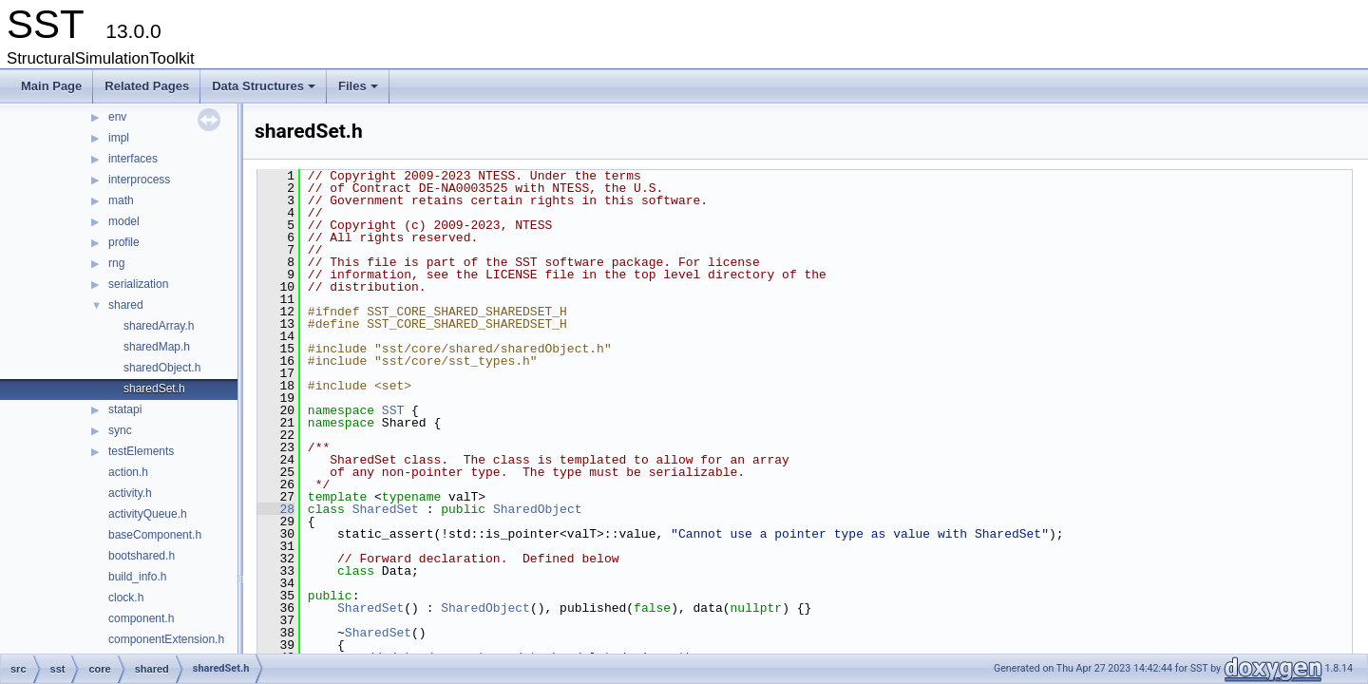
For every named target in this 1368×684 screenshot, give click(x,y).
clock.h (125, 597)
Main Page (51, 86)
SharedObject (537, 509)
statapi (125, 409)
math (121, 200)
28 (275, 509)
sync (120, 430)
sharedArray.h (159, 325)
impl (118, 137)
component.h (141, 618)
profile (124, 242)
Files (359, 91)
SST (393, 410)
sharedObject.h (162, 367)
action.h (128, 472)
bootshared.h (141, 555)
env (117, 117)
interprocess (139, 179)
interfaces (133, 158)
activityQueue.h (147, 514)
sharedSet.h (154, 388)
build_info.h (137, 576)
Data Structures (265, 91)
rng (116, 263)
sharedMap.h (157, 346)
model (124, 221)
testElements (141, 451)
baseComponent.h (154, 535)
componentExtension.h (166, 639)
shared (125, 305)
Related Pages (146, 86)
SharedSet (385, 509)
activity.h (130, 493)
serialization (138, 284)
